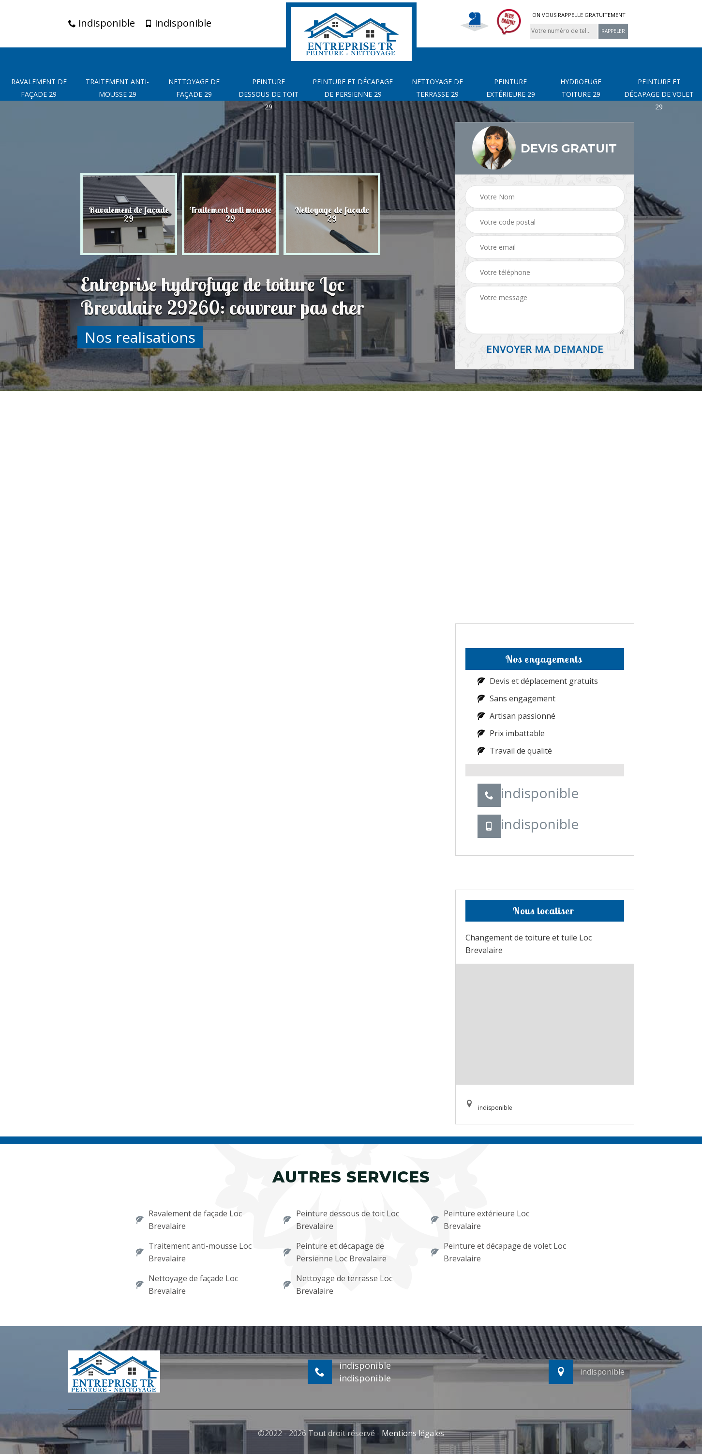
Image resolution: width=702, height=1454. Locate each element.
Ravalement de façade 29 (39, 88)
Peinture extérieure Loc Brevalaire (480, 1219)
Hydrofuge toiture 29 (580, 88)
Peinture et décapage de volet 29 (659, 94)
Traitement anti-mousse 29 (117, 88)
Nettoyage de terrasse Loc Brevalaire (338, 1284)
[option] (128, 214)
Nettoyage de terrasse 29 (437, 88)
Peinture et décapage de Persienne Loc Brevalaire (335, 1252)
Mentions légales (413, 1433)
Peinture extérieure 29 (510, 88)
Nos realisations (140, 337)
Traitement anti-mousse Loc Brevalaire (194, 1252)
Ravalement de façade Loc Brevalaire (189, 1219)
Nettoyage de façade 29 (194, 88)
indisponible (101, 23)
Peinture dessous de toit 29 (269, 94)
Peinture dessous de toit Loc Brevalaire (341, 1219)
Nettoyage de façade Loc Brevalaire (187, 1284)
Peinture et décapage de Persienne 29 (353, 88)
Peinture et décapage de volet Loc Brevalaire (498, 1252)
